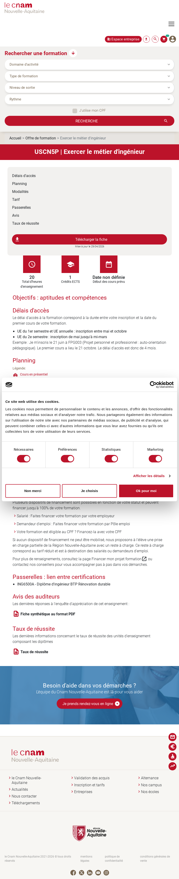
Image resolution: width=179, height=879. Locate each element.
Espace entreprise (125, 39)
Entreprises (83, 792)
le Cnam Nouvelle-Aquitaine (26, 780)
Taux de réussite (25, 223)
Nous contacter (24, 796)
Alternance (149, 778)
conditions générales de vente (155, 858)
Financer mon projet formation (119, 558)
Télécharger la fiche (60, 239)
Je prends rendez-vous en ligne (91, 703)
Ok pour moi (146, 491)
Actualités (20, 789)
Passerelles (21, 207)
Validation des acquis (92, 778)
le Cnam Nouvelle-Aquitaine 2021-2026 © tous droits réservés (38, 858)
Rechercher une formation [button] (36, 53)
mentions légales (86, 858)
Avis (15, 215)
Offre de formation (40, 137)
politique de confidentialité (114, 858)
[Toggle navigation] (174, 24)
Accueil (15, 137)
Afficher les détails (149, 476)
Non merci (32, 491)
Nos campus (151, 785)
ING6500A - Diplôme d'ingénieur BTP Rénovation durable (63, 583)
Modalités (20, 191)
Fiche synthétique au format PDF (48, 614)
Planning (19, 183)
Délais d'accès (24, 175)
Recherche (87, 120)
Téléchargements (26, 803)
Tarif (16, 199)
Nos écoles (150, 792)
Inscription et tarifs (89, 785)
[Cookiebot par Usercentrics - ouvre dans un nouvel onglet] (153, 384)
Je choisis (89, 491)
